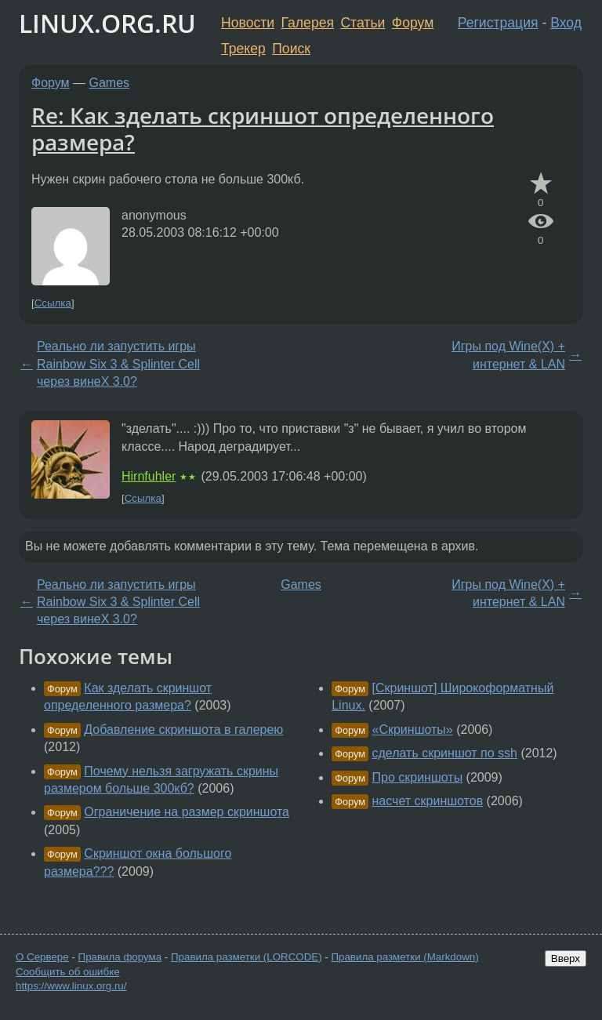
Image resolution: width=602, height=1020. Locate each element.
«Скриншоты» (412, 729)
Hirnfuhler (148, 476)
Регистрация (498, 23)
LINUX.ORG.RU (107, 23)
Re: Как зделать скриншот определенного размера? (262, 128)
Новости (247, 23)
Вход (566, 23)
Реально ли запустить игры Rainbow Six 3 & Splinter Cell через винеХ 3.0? (118, 363)
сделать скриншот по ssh (444, 753)
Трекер (243, 48)
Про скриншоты (417, 777)
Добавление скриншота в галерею (183, 729)
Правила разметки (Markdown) (404, 957)
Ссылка (52, 303)
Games (109, 82)
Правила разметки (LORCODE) (246, 957)
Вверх (565, 958)
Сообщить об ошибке (68, 972)
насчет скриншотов (428, 801)
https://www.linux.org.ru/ (71, 986)
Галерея (307, 23)
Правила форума (120, 957)
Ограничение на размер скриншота (186, 812)
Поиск (291, 48)
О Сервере (42, 957)
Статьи (362, 23)
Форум (412, 23)
